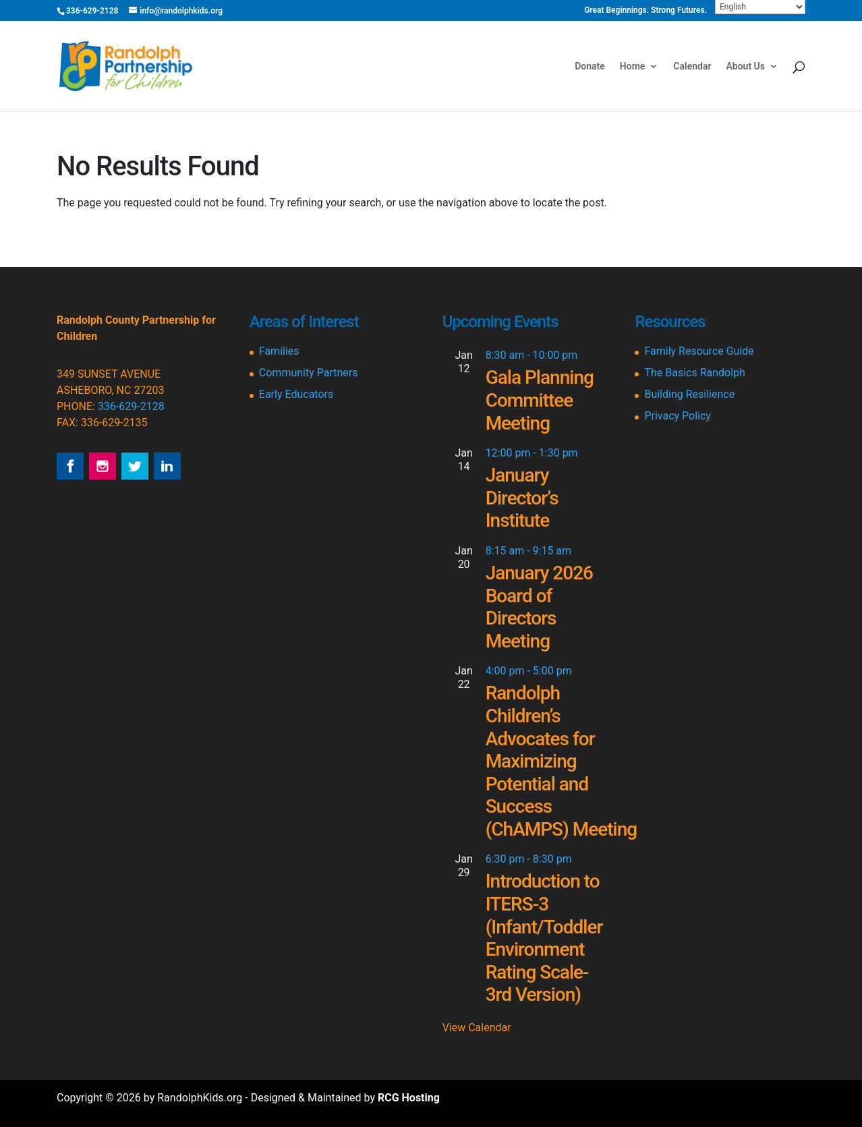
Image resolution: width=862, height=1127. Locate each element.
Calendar (692, 66)
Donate (590, 66)
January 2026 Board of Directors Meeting (539, 607)
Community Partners (308, 372)
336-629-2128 (131, 406)
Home (632, 66)
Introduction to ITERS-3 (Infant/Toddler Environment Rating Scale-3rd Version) (544, 938)
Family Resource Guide (698, 351)
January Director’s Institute (522, 497)
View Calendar (476, 1027)
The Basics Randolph (694, 372)
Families (279, 351)
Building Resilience (689, 394)
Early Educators (296, 394)
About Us (745, 66)
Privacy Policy (677, 415)
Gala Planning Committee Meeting (540, 400)
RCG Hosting (409, 1097)
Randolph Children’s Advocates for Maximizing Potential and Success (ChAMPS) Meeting (561, 761)
